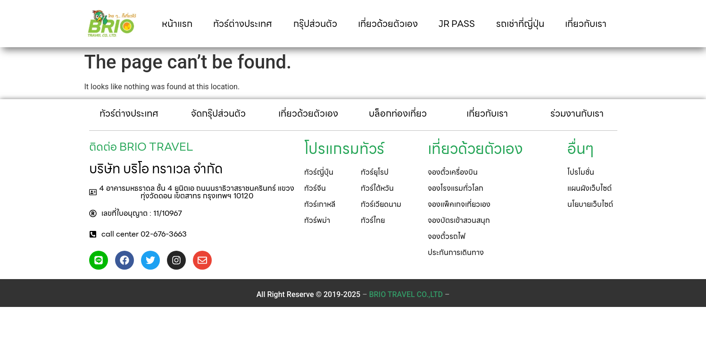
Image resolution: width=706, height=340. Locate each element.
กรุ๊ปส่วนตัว (315, 23)
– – (405, 294)
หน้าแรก (177, 23)
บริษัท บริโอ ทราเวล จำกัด (156, 168)
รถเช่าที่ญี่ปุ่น (520, 23)
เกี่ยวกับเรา (585, 23)
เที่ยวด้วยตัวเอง (388, 23)
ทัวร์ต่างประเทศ (242, 23)
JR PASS (457, 23)
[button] (192, 192)
